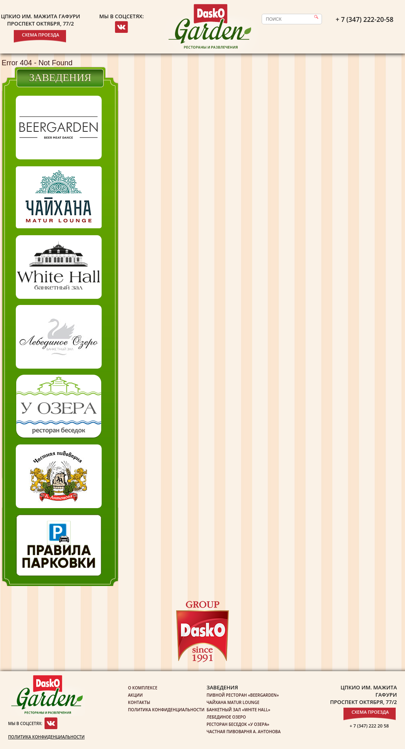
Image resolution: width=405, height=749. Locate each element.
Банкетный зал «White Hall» (238, 710)
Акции (135, 695)
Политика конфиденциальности (46, 737)
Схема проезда (40, 35)
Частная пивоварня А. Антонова (244, 731)
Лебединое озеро (226, 717)
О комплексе (143, 688)
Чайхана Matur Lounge (233, 702)
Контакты (139, 702)
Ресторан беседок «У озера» (238, 724)
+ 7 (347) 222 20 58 (369, 726)
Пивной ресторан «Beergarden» (243, 695)
